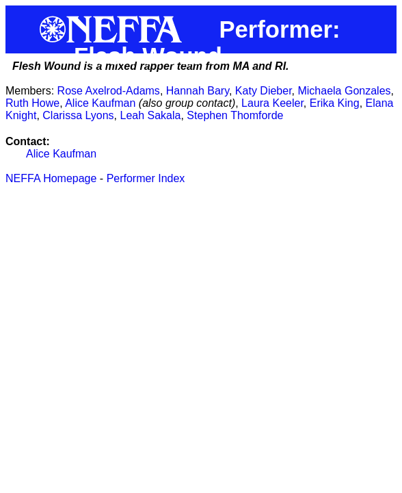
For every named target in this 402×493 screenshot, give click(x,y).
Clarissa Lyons (77, 115)
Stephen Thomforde (235, 115)
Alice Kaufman (100, 103)
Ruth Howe (32, 103)
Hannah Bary (197, 91)
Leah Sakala (150, 115)
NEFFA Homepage (50, 178)
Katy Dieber (263, 91)
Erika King (335, 103)
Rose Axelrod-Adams (108, 91)
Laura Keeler (272, 103)
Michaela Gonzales (343, 91)
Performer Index (146, 178)
